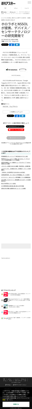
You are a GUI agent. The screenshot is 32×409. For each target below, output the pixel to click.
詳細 (4, 400)
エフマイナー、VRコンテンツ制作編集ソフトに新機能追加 (15, 177)
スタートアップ (18, 380)
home (3, 12)
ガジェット (13, 12)
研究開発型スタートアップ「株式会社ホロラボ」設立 (14, 156)
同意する (16, 404)
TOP (5, 8)
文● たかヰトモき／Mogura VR (9, 41)
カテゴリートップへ (16, 138)
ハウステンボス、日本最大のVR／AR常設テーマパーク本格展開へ (16, 169)
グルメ (10, 380)
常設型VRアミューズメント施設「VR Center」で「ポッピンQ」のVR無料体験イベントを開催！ (15, 159)
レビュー (16, 8)
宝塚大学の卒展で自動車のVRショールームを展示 (13, 188)
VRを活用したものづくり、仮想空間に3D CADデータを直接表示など (16, 180)
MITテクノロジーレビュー (20, 384)
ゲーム (4, 380)
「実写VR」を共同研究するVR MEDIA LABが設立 (13, 172)
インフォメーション (16, 382)
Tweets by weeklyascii (5, 258)
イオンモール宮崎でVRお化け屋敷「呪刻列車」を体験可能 (15, 166)
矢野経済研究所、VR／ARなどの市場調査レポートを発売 (15, 174)
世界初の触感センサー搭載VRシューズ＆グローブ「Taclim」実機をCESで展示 (16, 163)
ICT (25, 380)
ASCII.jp (8, 384)
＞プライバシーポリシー (16, 408)
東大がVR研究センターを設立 (8, 183)
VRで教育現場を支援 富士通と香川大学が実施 (12, 186)
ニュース (27, 8)
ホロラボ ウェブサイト (10, 106)
